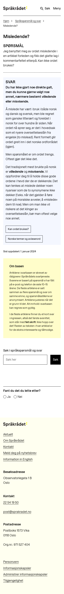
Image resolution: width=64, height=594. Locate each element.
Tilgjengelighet (13, 580)
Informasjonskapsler (17, 568)
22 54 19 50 (11, 502)
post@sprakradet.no (17, 512)
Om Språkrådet (13, 440)
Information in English (18, 459)
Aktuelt (8, 434)
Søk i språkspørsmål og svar (22, 350)
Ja (9, 397)
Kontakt (8, 447)
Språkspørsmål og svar (28, 21)
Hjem (6, 21)
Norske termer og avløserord (24, 238)
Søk (45, 9)
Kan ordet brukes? (18, 229)
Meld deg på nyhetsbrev (20, 453)
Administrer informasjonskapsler (25, 574)
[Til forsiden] (15, 8)
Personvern (11, 562)
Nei (20, 397)
